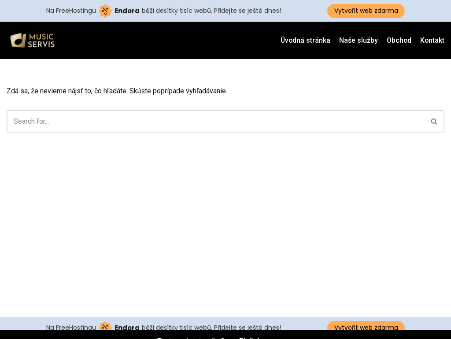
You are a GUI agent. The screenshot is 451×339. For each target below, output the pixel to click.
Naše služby (357, 40)
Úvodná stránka (304, 40)
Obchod (398, 40)
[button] (434, 121)
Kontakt (432, 40)
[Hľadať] (216, 121)
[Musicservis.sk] (35, 40)
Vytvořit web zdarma (366, 10)
